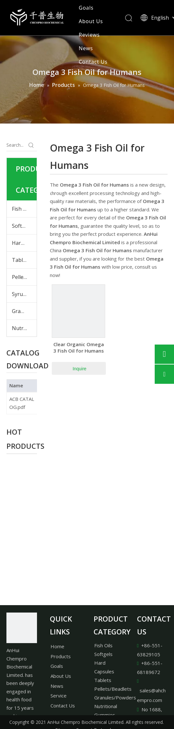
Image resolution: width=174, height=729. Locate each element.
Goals (86, 7)
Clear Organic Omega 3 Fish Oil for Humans (78, 347)
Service (58, 695)
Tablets (21, 259)
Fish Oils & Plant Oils (24, 208)
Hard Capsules (24, 242)
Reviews (89, 34)
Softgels (22, 225)
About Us (91, 21)
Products (60, 656)
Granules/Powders (115, 697)
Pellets (20, 277)
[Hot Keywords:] (31, 145)
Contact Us (93, 61)
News (86, 48)
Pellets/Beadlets (113, 689)
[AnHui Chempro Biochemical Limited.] (21, 628)
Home (57, 646)
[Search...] (15, 145)
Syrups (20, 294)
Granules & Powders (24, 311)
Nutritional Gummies (24, 328)
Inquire (80, 368)
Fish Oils (103, 645)
